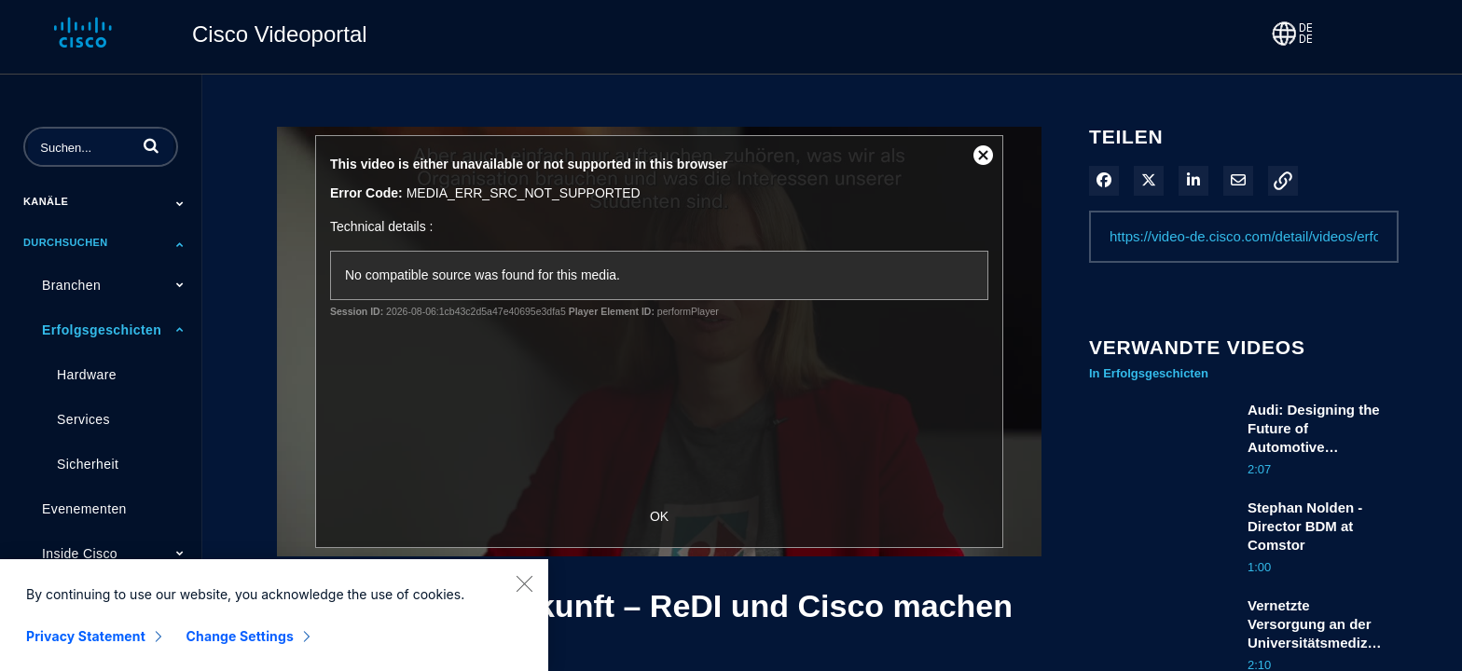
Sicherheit (87, 464)
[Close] (524, 595)
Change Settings (240, 648)
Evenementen (84, 508)
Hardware (87, 374)
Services (83, 419)
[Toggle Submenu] (180, 203)
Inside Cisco (79, 553)
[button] (151, 145)
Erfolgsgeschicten (101, 329)
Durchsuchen (65, 242)
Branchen (71, 285)
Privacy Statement (85, 648)
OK (659, 516)
